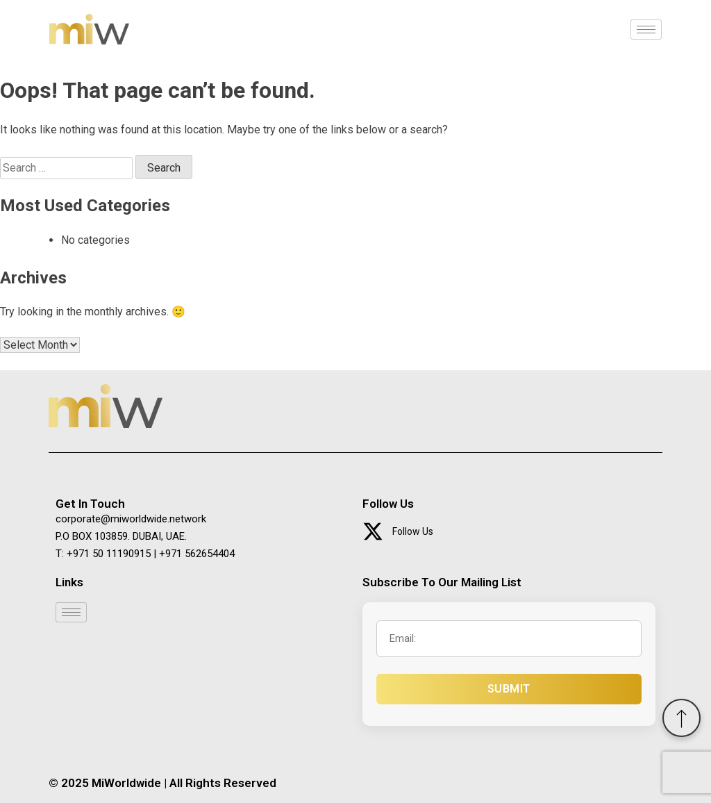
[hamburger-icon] (646, 29)
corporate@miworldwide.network (131, 519)
